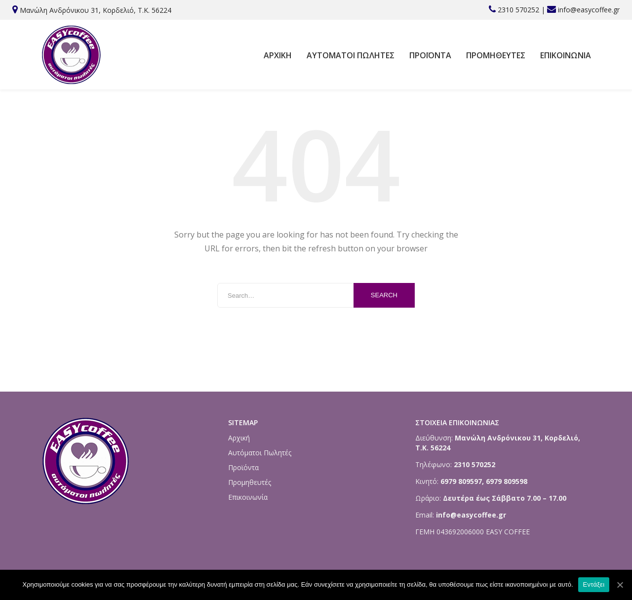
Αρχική (278, 55)
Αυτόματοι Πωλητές (351, 55)
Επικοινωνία (565, 55)
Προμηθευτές (495, 55)
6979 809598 (506, 481)
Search (384, 295)
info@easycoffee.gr (589, 9)
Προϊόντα (430, 55)
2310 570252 (518, 9)
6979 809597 (460, 481)
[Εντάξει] (620, 585)
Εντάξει (594, 584)
